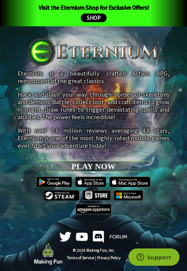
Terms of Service (80, 257)
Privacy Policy (109, 257)
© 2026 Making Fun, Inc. (93, 250)
